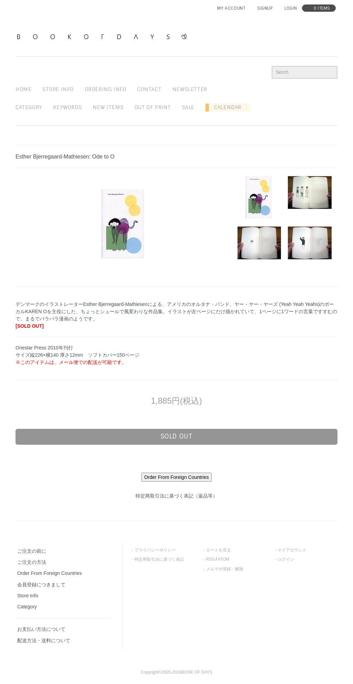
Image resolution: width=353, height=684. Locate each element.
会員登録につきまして (41, 584)
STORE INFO (58, 89)
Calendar (225, 107)
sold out (177, 436)
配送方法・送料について (43, 640)
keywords (67, 107)
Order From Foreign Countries (49, 573)
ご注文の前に (31, 551)
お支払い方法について (41, 629)
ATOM (224, 559)
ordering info (106, 89)
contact (149, 89)
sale (188, 107)
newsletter (189, 89)
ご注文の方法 (31, 562)
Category (29, 107)
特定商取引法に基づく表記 (159, 559)
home (23, 89)
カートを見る (218, 550)
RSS (210, 559)
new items (108, 107)
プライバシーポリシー (155, 550)
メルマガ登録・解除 (224, 569)
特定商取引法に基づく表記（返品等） (176, 496)
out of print (152, 107)
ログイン (286, 559)
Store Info (27, 595)
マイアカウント (292, 550)
